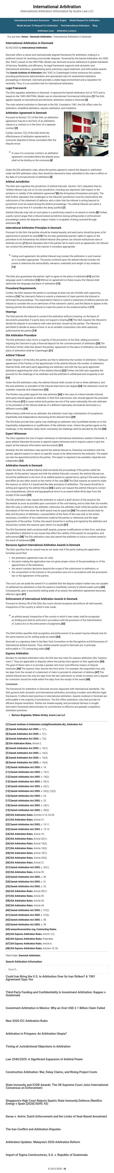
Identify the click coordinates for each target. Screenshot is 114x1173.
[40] (103, 587)
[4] (51, 160)
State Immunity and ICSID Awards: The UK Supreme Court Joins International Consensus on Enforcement (57, 1086)
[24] (80, 386)
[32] (21, 460)
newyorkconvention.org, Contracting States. (33, 929)
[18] (70, 320)
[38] (22, 536)
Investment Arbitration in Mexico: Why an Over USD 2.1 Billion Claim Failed (55, 1008)
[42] (63, 623)
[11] (25, 243)
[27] (23, 401)
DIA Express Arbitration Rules (26, 934)
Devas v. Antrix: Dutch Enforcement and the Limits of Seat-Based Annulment (56, 1116)
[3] (16, 128)
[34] (51, 488)
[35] (29, 495)
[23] (8, 377)
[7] (64, 207)
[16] (18, 296)
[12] (13, 267)
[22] (64, 370)
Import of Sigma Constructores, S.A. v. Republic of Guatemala (47, 1155)
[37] (66, 524)
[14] (38, 280)
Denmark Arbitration (29, 955)
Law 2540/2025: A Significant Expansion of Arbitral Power (44, 1059)
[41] (24, 594)
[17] (92, 307)
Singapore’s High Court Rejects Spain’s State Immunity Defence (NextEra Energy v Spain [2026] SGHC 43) (54, 1102)
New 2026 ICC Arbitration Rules (27, 1021)
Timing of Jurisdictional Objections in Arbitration (38, 1046)
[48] (88, 679)
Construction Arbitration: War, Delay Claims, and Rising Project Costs (51, 1072)
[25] (46, 389)
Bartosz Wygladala (21, 715)
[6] (57, 193)
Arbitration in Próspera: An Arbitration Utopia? (36, 1033)
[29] (73, 417)
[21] (51, 350)
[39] (33, 540)
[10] (40, 236)
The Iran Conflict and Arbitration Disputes (33, 1129)
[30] (104, 429)
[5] (51, 177)
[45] (102, 661)
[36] (73, 510)
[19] (35, 330)
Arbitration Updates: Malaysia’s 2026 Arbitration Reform (43, 1142)
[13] (89, 276)
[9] (18, 223)
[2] (86, 99)
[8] (97, 212)
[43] (58, 636)
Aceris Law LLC (57, 715)
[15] (58, 283)
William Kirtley (40, 715)
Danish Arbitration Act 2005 (23, 729)
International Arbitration (57, 6)
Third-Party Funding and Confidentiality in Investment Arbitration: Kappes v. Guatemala (56, 993)
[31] (61, 445)
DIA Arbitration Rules (20, 743)
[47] (97, 672)
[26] (60, 394)
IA (65, 1168)
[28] (26, 408)
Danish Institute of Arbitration (26, 72)
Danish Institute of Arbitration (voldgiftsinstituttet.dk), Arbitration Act (45, 724)
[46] (19, 668)
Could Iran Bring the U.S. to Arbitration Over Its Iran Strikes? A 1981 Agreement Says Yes (50, 978)
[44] (48, 648)
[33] (66, 480)
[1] (93, 96)
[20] (98, 343)
